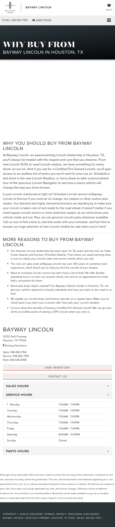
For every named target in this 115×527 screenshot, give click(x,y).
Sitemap (49, 514)
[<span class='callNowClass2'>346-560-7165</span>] (21, 356)
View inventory (57, 367)
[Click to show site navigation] (109, 21)
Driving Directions (15, 345)
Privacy (61, 514)
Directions (41, 20)
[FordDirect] (13, 510)
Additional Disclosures (83, 514)
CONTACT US (57, 376)
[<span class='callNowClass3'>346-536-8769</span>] (18, 360)
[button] (15, 20)
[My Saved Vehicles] (109, 7)
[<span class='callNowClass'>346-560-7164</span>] (18, 352)
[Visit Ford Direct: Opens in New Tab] (104, 517)
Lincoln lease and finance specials (49, 299)
